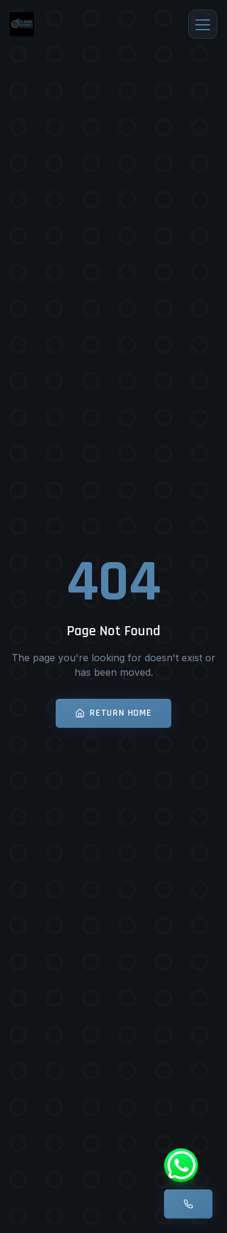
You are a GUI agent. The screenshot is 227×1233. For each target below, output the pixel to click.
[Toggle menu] (202, 24)
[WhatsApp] (181, 1165)
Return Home (113, 713)
